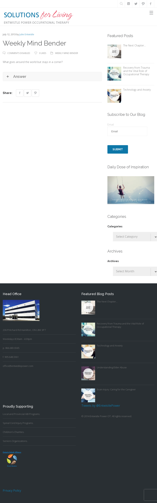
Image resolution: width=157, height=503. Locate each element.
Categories (114, 226)
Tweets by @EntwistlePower (100, 406)
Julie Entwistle (26, 34)
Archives (113, 261)
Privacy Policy (12, 491)
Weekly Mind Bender (66, 53)
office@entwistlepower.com (18, 366)
